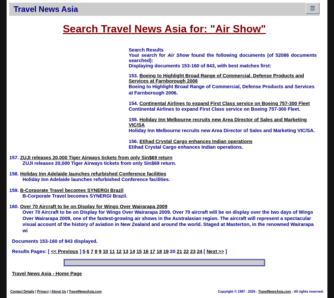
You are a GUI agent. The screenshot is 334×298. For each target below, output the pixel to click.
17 (152, 251)
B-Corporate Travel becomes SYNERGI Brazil (72, 190)
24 (199, 251)
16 (145, 251)
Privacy (43, 291)
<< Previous (64, 251)
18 (159, 251)
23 (193, 251)
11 (112, 251)
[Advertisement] (69, 93)
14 (132, 251)
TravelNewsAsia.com (85, 291)
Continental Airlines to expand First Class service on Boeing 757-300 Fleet (224, 103)
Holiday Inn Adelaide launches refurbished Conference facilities (93, 173)
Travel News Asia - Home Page (47, 273)
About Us (58, 291)
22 (186, 251)
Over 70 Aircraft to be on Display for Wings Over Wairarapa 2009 (93, 206)
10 (105, 251)
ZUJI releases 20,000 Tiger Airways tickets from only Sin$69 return (96, 157)
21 (179, 251)
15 (139, 251)
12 (118, 251)
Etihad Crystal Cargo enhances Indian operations (196, 141)
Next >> (215, 251)
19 (165, 251)
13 (125, 251)
